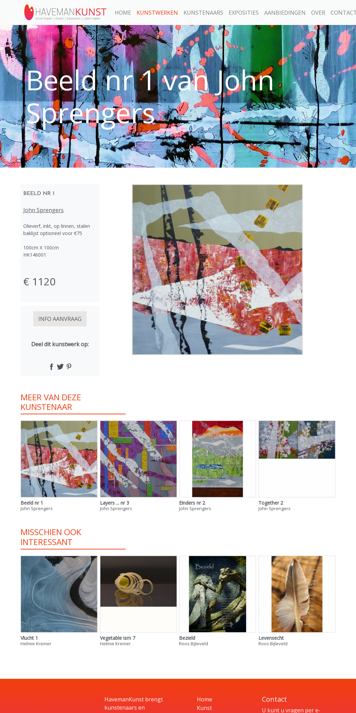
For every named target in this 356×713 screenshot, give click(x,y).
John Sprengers (43, 210)
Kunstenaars (203, 12)
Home (123, 12)
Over (318, 12)
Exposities (244, 12)
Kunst (204, 708)
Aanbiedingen (285, 12)
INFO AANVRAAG (59, 319)
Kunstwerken (157, 12)
